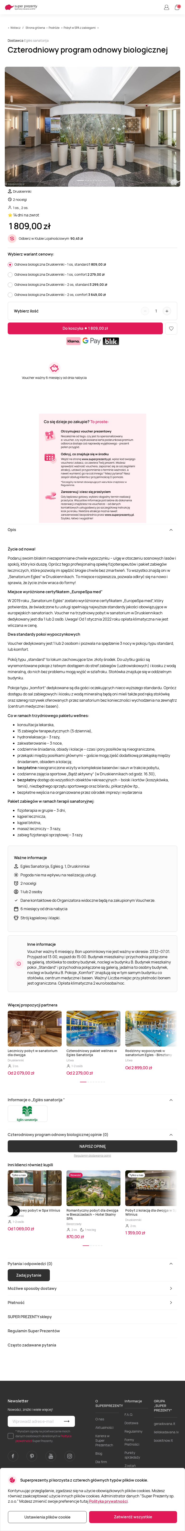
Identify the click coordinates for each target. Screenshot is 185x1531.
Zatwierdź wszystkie (133, 1516)
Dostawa (131, 1423)
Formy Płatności (132, 1442)
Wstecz (15, 28)
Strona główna (35, 28)
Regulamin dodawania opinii (92, 1156)
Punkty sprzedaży (132, 1454)
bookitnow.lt (163, 1440)
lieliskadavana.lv (166, 1432)
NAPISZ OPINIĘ (92, 1146)
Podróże (54, 28)
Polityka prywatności (108, 1501)
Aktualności (104, 1427)
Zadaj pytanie (28, 1275)
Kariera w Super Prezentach (104, 1440)
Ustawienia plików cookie (47, 1517)
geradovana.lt (164, 1423)
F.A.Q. (129, 1414)
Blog (98, 1453)
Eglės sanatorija (36, 40)
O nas (99, 1419)
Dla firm (101, 1461)
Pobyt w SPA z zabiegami (80, 28)
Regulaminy (133, 1431)
